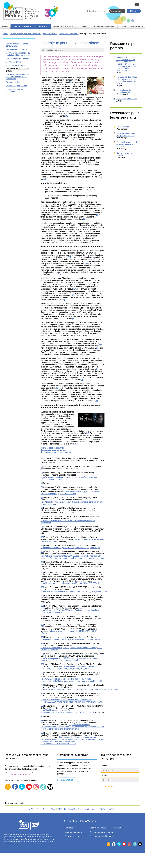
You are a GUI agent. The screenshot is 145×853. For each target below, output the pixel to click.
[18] (73, 295)
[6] (45, 179)
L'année (104, 766)
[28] (96, 401)
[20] (74, 319)
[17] (74, 289)
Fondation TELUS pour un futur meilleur (81, 809)
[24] (97, 369)
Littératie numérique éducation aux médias (25, 34)
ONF (60, 809)
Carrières (68, 828)
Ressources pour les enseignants (14, 90)
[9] (84, 219)
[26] (82, 380)
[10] (89, 242)
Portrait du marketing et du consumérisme (17, 45)
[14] (63, 268)
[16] (59, 274)
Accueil (5, 34)
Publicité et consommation (68, 34)
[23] (59, 363)
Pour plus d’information (19, 775)
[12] (93, 259)
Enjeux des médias (50, 34)
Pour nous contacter (74, 836)
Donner (133, 11)
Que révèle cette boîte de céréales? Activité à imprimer (127, 144)
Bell (38, 809)
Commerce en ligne (14, 62)
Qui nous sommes (73, 832)
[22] (97, 348)
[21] (100, 344)
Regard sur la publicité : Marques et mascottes (126, 134)
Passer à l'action (13, 82)
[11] (69, 257)
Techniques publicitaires (126, 99)
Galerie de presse (97, 828)
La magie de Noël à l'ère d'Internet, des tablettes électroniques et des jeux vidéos (126, 80)
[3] (66, 116)
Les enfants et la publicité (16, 49)
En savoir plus (68, 780)
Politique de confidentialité (101, 836)
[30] (75, 444)
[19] (63, 300)
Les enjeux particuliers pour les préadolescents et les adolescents (17, 76)
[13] (87, 264)
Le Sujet (104, 775)
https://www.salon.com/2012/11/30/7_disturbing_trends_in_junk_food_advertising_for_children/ (80, 689)
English (136, 4)
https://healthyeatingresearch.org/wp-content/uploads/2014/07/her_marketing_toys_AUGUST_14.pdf (67, 711)
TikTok (103, 809)
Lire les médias (122, 127)
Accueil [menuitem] (5, 26)
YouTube (112, 809)
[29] (87, 433)
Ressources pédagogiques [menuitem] (104, 26)
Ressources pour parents (16, 86)
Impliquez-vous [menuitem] (136, 26)
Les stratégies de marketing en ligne (124, 91)
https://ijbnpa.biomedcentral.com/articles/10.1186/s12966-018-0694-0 (70, 583)
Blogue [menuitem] (123, 26)
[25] (74, 373)
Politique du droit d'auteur (101, 832)
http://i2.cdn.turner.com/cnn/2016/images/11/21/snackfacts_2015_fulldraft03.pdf (74, 591)
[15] (50, 270)
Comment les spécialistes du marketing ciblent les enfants (18, 54)
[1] (70, 82)
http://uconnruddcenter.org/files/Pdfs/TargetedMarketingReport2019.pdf (70, 548)
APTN (31, 809)
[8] (97, 215)
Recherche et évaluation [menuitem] (63, 26)
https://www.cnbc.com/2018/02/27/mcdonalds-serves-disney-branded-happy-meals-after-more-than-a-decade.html (70, 659)
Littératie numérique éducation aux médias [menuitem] (30, 26)
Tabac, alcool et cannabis (16, 65)
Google (45, 809)
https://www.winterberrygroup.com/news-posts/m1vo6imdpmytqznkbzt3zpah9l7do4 (70, 492)
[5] (80, 154)
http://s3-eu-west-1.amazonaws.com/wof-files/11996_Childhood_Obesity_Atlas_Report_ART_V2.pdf (67, 667)
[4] (64, 141)
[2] (60, 108)
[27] (57, 388)
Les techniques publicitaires (17, 58)
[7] (55, 208)
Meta (53, 809)
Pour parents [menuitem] (83, 26)
